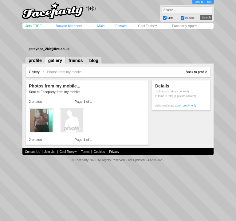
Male (100, 26)
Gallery (34, 72)
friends (76, 60)
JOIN (209, 2)
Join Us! (49, 151)
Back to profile (196, 72)
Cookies (99, 151)
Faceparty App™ (184, 26)
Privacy (114, 151)
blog (94, 60)
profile (35, 60)
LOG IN (199, 2)
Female (121, 26)
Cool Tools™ (147, 26)
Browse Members (69, 26)
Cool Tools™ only (185, 105)
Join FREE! (34, 26)
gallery (55, 60)
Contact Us (32, 151)
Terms (85, 151)
